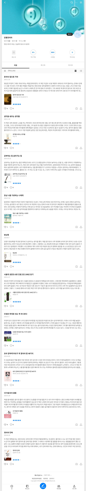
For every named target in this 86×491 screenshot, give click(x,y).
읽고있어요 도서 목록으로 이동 (14, 52)
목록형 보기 (80, 70)
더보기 (76, 2)
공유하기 (81, 108)
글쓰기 (43, 486)
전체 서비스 (81, 2)
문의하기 (51, 478)
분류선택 (4, 70)
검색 (72, 2)
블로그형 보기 (75, 70)
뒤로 (5, 2)
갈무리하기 (76, 108)
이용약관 (45, 478)
